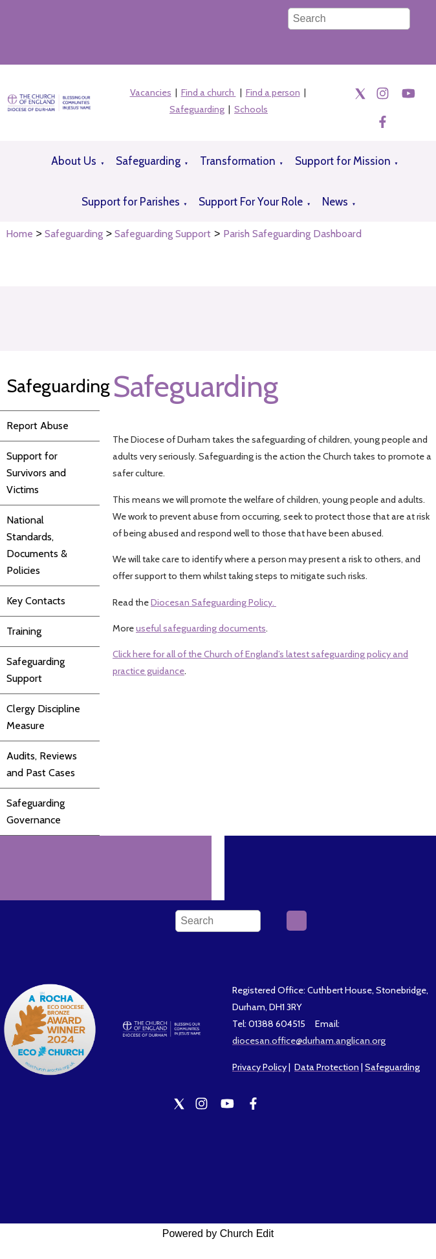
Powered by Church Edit (218, 1233)
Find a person (273, 92)
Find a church (208, 92)
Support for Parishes (131, 201)
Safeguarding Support (162, 233)
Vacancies (150, 92)
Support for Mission (343, 160)
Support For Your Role (251, 201)
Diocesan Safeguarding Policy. (213, 602)
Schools (251, 109)
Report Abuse (37, 425)
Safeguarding (196, 109)
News (335, 201)
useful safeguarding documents (201, 628)
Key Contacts (35, 601)
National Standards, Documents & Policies (36, 545)
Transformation (238, 160)
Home (19, 233)
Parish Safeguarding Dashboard (292, 233)
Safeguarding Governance (35, 811)
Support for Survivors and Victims (36, 473)
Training (23, 631)
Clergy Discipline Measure (43, 717)
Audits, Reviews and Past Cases (41, 764)
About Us (73, 160)
